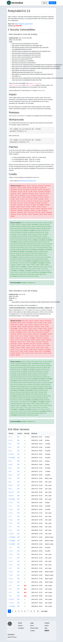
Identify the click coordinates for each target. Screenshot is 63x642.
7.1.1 (10, 592)
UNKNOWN (17, 25)
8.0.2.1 (11, 475)
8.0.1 (10, 482)
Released (34, 433)
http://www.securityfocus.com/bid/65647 (23, 61)
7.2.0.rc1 (11, 533)
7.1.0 (10, 596)
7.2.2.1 (11, 513)
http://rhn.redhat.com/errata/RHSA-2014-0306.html (26, 57)
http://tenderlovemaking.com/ (28, 180)
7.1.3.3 (11, 575)
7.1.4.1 (11, 564)
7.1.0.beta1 (12, 606)
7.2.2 (10, 516)
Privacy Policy (34, 628)
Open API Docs (12, 637)
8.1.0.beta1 (12, 457)
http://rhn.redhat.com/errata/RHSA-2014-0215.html (26, 55)
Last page (44, 611)
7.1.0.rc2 (11, 599)
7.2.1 (10, 526)
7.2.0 (10, 530)
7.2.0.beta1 (12, 544)
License (19, 433)
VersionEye (17, 3)
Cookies (32, 630)
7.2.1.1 (11, 523)
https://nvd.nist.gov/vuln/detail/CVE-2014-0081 (25, 43)
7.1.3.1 (11, 582)
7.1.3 (10, 585)
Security (26, 433)
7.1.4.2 (11, 561)
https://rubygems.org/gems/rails (24, 24)
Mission (20, 625)
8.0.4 (10, 468)
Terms (32, 625)
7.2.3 (10, 506)
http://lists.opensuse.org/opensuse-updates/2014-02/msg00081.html (31, 51)
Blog (46, 628)
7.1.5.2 (11, 551)
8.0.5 (10, 461)
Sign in (45, 3)
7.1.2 (10, 589)
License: (10, 25)
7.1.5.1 (11, 554)
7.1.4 (10, 568)
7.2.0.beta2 (12, 540)
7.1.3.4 (11, 571)
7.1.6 (10, 547)
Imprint (47, 625)
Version (11, 433)
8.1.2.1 (11, 440)
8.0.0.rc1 (11, 495)
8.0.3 (10, 471)
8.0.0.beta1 (12, 499)
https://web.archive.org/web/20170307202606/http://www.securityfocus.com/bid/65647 (36, 66)
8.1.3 (10, 437)
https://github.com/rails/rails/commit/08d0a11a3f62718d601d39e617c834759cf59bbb (36, 68)
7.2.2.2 (11, 509)
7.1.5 (10, 558)
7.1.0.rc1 (11, 603)
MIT (18, 437)
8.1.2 (10, 443)
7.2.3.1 (11, 502)
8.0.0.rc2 (11, 492)
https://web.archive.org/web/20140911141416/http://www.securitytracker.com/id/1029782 (37, 64)
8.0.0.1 (11, 485)
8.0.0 (10, 488)
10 (38, 611)
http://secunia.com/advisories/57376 (22, 59)
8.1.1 (10, 447)
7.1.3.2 (11, 578)
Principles (21, 628)
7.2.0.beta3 (12, 537)
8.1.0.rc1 (11, 454)
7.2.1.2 (11, 520)
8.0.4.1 (11, 464)
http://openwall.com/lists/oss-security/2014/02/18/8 (26, 53)
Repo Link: (11, 24)
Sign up (52, 3)
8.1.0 (10, 450)
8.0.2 (10, 478)
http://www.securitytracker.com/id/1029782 (24, 62)
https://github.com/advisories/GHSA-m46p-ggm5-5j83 (27, 45)
